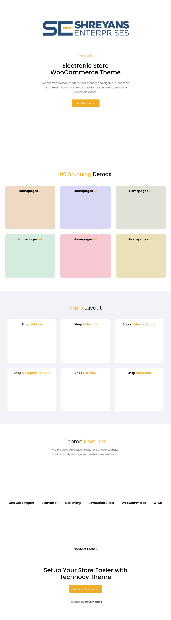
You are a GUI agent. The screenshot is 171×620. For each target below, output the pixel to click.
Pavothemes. (93, 612)
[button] (86, 103)
